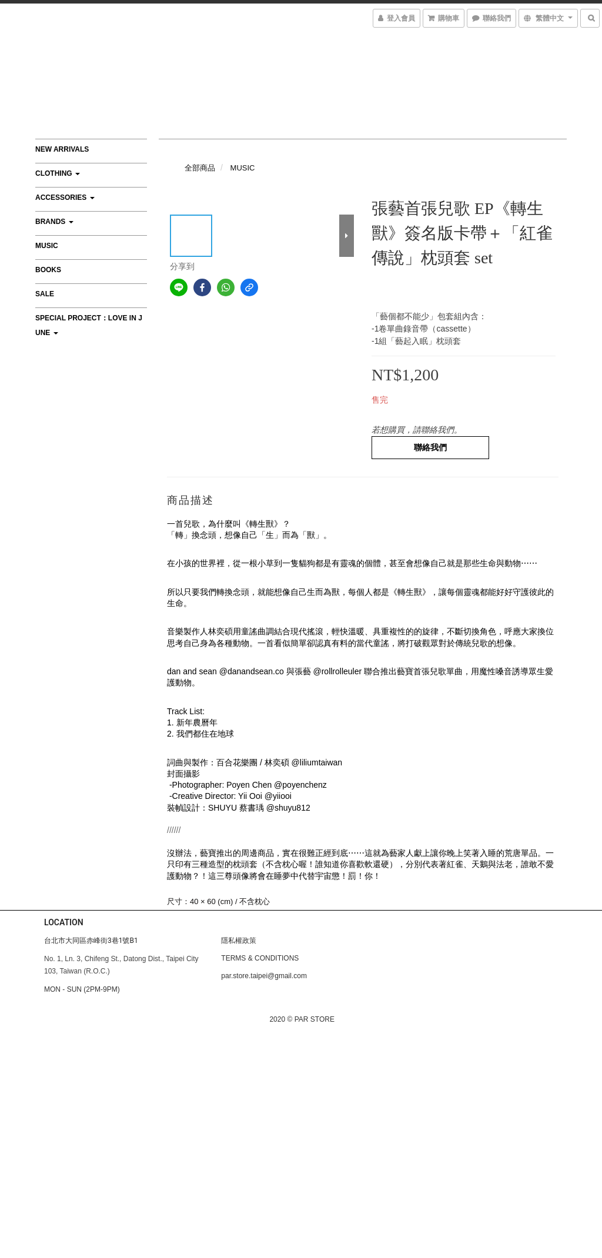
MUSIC (46, 246)
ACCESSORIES (65, 197)
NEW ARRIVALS (62, 149)
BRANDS (54, 222)
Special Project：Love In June (88, 325)
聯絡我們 (430, 447)
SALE (44, 294)
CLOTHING (57, 173)
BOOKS (48, 270)
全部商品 (200, 167)
